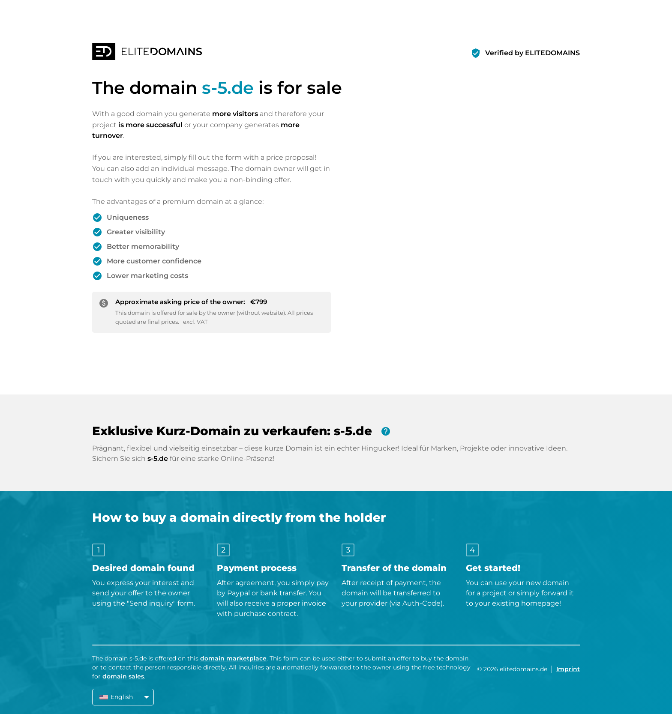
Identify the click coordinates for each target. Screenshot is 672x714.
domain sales (123, 676)
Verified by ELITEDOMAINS (532, 53)
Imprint (568, 669)
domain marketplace (233, 658)
